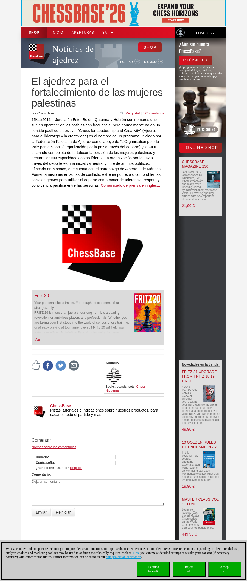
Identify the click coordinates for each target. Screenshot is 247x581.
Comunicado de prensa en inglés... (130, 185)
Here (136, 553)
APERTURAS (83, 32)
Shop (34, 32)
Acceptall (224, 569)
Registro (76, 468)
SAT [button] (107, 32)
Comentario (41, 474)
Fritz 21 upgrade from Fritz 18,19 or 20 (199, 376)
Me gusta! (132, 113)
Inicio (57, 32)
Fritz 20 (41, 295)
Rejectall (189, 569)
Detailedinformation (153, 569)
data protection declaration (123, 557)
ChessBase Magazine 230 (195, 164)
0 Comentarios (153, 113)
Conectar (205, 33)
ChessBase (60, 406)
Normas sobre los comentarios (54, 447)
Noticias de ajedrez (73, 54)
